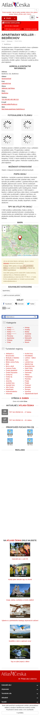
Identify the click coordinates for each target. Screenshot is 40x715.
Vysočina (28, 391)
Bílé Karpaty (10, 360)
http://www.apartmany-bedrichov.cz (13, 109)
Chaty (9, 342)
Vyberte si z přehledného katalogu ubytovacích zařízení (20, 620)
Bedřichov (5, 93)
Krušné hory (29, 353)
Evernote (19, 304)
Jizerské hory (10, 385)
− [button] (4, 230)
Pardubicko (28, 377)
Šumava (27, 389)
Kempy (27, 327)
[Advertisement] (20, 472)
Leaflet (19, 255)
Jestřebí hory (10, 383)
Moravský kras (29, 366)
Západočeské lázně (31, 393)
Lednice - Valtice (30, 358)
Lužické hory (29, 362)
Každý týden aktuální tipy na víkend (20, 579)
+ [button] (4, 227)
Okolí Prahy (29, 368)
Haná (7, 379)
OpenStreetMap (27, 255)
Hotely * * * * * (11, 334)
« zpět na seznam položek (11, 295)
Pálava (27, 374)
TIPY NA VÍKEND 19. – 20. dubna (20, 420)
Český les (9, 374)
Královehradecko (11, 391)
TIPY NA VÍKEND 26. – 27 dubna (20, 412)
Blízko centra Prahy (12, 362)
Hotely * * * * (11, 332)
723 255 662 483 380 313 (10, 99)
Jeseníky (9, 381)
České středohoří (11, 370)
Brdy (7, 364)
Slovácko (28, 387)
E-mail (6, 308)
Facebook (7, 304)
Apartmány (6, 290)
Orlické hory (29, 370)
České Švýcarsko (11, 372)
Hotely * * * (10, 329)
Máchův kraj (29, 364)
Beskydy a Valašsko (12, 358)
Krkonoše (9, 393)
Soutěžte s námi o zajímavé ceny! (20, 641)
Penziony (10, 336)
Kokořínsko (9, 389)
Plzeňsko (28, 379)
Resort (27, 342)
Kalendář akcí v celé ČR (20, 559)
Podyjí (27, 381)
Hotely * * (10, 327)
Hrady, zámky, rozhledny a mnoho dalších (20, 600)
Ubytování (9, 41)
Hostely (27, 329)
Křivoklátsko (29, 356)
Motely (27, 332)
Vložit (10, 18)
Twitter (30, 304)
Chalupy (9, 340)
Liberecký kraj (6, 83)
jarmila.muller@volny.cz (9, 104)
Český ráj (9, 377)
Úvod (3, 41)
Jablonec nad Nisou (8, 88)
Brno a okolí (10, 366)
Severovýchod (6, 78)
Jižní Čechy (10, 387)
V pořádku (20, 713)
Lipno (26, 360)
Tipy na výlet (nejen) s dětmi (20, 661)
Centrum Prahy (11, 368)
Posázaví (28, 385)
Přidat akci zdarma (27, 679)
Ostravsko (28, 372)
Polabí (27, 383)
